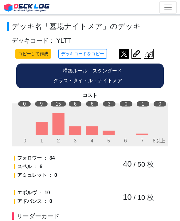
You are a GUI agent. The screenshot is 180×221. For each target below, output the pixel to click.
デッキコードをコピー (82, 53)
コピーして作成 (33, 53)
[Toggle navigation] (168, 7)
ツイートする (124, 54)
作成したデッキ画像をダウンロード (149, 54)
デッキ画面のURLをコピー (136, 54)
